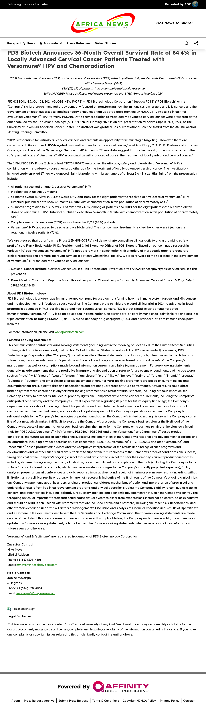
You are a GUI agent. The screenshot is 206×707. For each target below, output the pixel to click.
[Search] (186, 43)
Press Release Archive (39, 700)
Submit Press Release (73, 700)
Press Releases (79, 43)
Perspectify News (21, 43)
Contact (189, 700)
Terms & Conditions (105, 700)
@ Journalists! (50, 43)
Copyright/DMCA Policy (139, 700)
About (15, 700)
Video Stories (105, 43)
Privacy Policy (169, 700)
